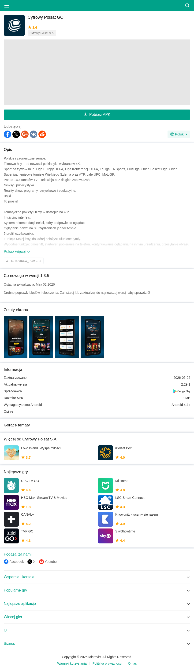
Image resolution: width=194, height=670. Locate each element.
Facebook (16, 562)
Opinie (8, 411)
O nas (132, 663)
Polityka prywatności (107, 663)
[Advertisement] (97, 72)
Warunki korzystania (72, 663)
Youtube (51, 562)
